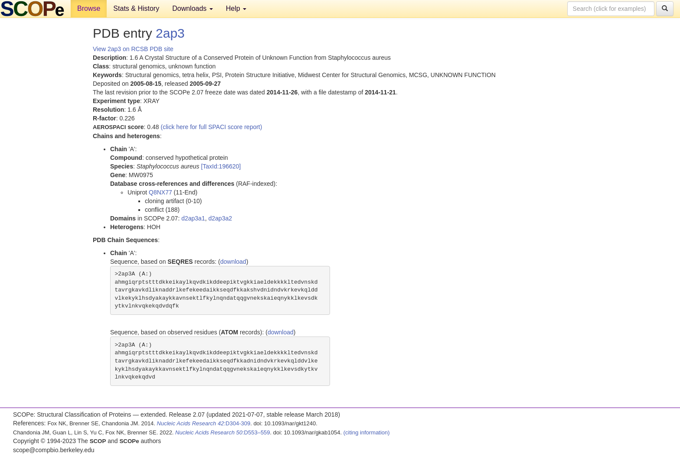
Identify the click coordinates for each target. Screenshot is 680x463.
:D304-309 (204, 423)
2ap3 (170, 33)
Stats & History (136, 8)
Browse (88, 8)
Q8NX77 (160, 192)
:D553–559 (222, 432)
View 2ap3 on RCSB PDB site (133, 48)
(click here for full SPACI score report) (211, 126)
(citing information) (366, 432)
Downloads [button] (192, 8)
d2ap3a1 (193, 218)
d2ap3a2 (220, 218)
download (233, 261)
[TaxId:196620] (221, 166)
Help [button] (236, 8)
